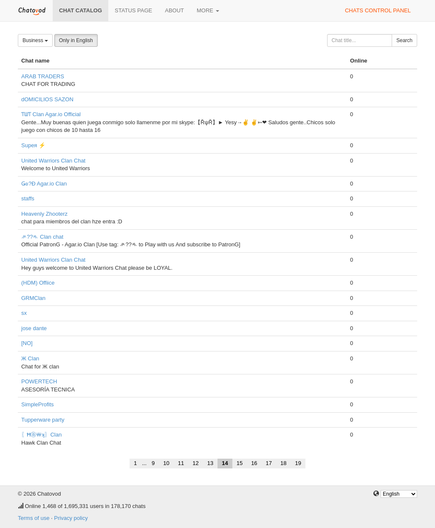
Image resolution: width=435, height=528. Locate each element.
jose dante (34, 328)
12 (195, 463)
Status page (133, 10)
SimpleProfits (37, 404)
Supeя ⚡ (33, 145)
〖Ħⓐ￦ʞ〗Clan (41, 434)
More (208, 10)
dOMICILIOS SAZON (47, 99)
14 (225, 463)
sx (24, 313)
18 (283, 463)
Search (404, 40)
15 (240, 463)
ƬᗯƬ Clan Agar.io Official (51, 114)
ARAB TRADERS (42, 76)
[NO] (27, 343)
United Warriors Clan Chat (53, 160)
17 (269, 463)
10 (166, 463)
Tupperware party (42, 420)
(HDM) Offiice (37, 283)
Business (35, 40)
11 (181, 463)
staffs (27, 198)
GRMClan (33, 298)
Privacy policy (71, 518)
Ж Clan (30, 358)
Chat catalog (80, 10)
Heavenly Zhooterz (44, 214)
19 (298, 463)
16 (254, 463)
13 (210, 463)
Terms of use (33, 518)
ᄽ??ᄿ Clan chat (42, 237)
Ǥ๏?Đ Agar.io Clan (44, 183)
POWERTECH (39, 381)
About (174, 10)
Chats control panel (378, 10)
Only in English (76, 40)
